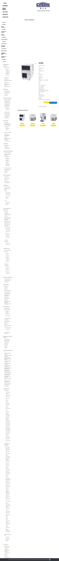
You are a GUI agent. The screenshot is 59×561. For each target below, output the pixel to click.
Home (4, 7)
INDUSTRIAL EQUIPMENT (25, 20)
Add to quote (53, 64)
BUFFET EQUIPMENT (19, 18)
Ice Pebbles (44, 67)
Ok (49, 559)
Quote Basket (18, 7)
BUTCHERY (26, 18)
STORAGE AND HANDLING (24, 22)
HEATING (11, 20)
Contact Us (19, 9)
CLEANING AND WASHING (34, 18)
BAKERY (6, 18)
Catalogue (10, 7)
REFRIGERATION (41, 20)
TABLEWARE (32, 22)
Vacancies (12, 9)
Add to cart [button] (22, 86)
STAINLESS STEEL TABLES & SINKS (52, 20)
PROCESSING (34, 20)
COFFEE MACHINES (44, 18)
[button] (6, 19)
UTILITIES (37, 22)
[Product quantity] (41, 64)
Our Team (25, 7)
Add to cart (46, 63)
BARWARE (12, 18)
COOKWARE (51, 18)
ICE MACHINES (17, 20)
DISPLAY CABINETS (4, 20)
